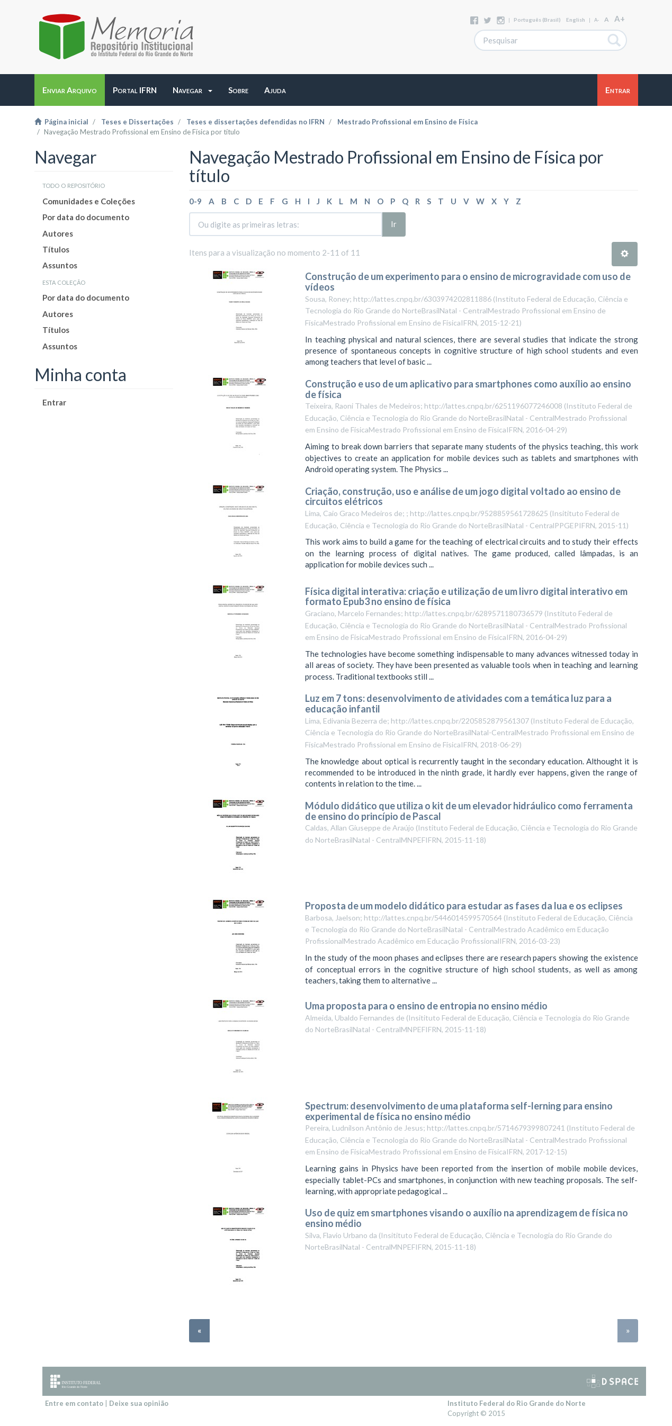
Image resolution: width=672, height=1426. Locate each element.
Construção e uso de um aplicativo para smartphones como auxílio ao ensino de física (468, 389)
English (575, 19)
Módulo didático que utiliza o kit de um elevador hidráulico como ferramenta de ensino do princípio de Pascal (469, 811)
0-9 (195, 201)
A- (596, 20)
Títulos (55, 249)
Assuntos (59, 265)
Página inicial (61, 122)
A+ (619, 18)
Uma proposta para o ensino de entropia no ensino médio (426, 1006)
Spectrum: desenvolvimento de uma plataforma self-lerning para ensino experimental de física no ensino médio (459, 1111)
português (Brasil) (537, 19)
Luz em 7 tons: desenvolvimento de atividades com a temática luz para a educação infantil (458, 703)
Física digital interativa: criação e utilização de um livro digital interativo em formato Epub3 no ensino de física (466, 596)
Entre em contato (74, 1403)
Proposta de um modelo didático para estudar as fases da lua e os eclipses (464, 905)
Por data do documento (85, 217)
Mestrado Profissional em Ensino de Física (407, 122)
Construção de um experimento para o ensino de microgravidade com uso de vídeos (468, 281)
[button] (192, 90)
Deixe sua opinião (138, 1403)
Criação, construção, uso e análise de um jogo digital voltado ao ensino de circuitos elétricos (463, 496)
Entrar (54, 402)
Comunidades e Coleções (88, 201)
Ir (394, 224)
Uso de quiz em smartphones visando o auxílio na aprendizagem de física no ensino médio (466, 1218)
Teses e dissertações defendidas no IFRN (255, 122)
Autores (57, 233)
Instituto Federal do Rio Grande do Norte (516, 1403)
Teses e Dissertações (137, 122)
